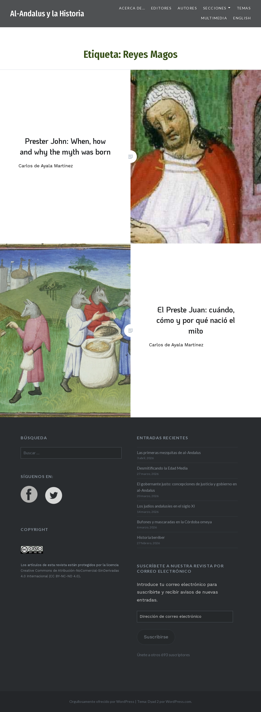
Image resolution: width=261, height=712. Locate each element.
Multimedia (214, 18)
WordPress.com (178, 701)
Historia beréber (151, 537)
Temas (244, 8)
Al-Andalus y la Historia (47, 13)
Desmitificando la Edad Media (162, 468)
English (242, 18)
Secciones (215, 8)
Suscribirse (156, 636)
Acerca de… (132, 8)
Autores (187, 8)
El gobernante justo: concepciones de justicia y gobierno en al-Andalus (187, 487)
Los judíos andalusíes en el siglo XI (166, 506)
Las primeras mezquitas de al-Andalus (169, 452)
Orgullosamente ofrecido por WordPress (101, 701)
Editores (161, 8)
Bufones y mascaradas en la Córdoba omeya (174, 521)
